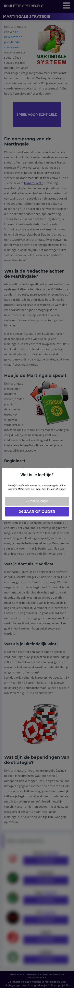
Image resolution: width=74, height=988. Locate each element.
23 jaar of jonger (37, 501)
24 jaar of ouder (37, 512)
